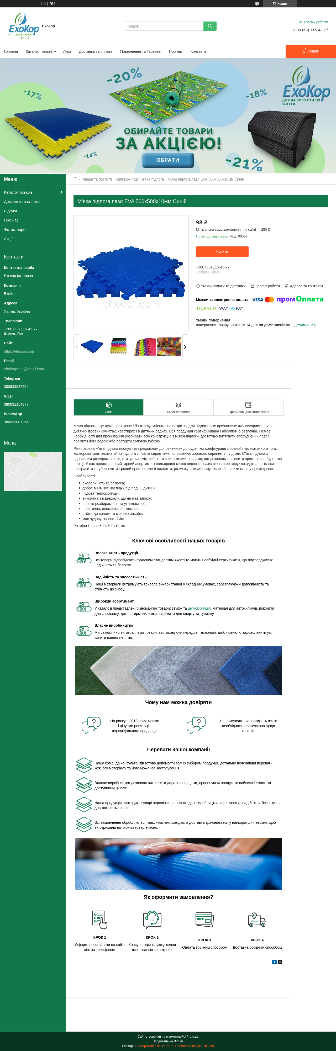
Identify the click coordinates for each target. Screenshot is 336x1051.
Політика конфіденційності (194, 1046)
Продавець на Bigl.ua (168, 1041)
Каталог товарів (39, 51)
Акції (67, 51)
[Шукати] (210, 26)
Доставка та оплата (95, 51)
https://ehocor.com (19, 351)
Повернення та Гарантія (140, 51)
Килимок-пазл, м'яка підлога (140, 179)
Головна (11, 51)
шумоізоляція (199, 608)
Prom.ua (192, 1036)
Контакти (198, 51)
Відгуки (10, 211)
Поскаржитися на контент (153, 1046)
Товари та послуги (96, 179)
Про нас (176, 51)
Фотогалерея (16, 229)
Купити (222, 252)
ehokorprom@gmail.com (24, 369)
